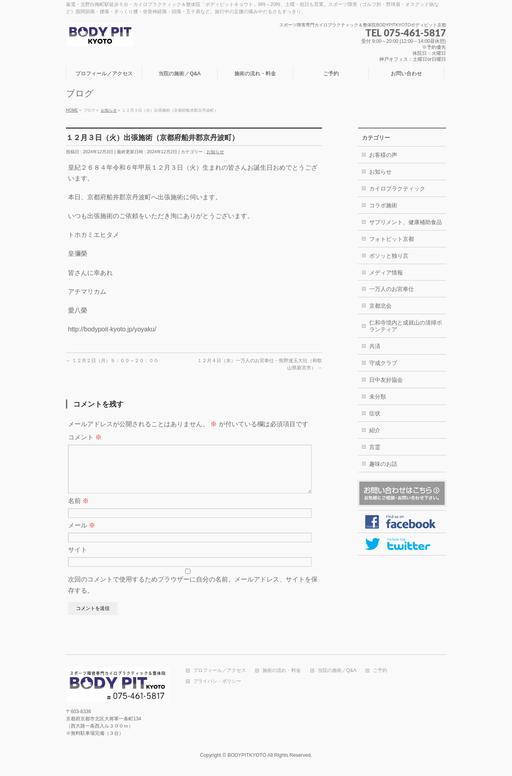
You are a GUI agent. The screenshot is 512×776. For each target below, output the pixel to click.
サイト (77, 559)
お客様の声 (383, 155)
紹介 (374, 430)
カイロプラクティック (397, 188)
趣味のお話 (383, 464)
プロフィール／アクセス (219, 671)
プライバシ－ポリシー (217, 681)
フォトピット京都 (391, 239)
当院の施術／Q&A (337, 671)
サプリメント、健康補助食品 (405, 222)
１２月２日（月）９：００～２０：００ (112, 360)
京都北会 (380, 306)
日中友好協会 (386, 380)
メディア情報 (386, 272)
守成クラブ (383, 363)
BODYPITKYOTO (247, 755)
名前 (78, 510)
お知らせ (215, 151)
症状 (374, 413)
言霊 (374, 447)
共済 (374, 346)
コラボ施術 (383, 205)
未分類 (377, 396)
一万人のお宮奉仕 (391, 289)
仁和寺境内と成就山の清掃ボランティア (405, 326)
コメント (85, 437)
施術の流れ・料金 (281, 671)
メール (81, 534)
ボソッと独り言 (388, 256)
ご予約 (380, 671)
